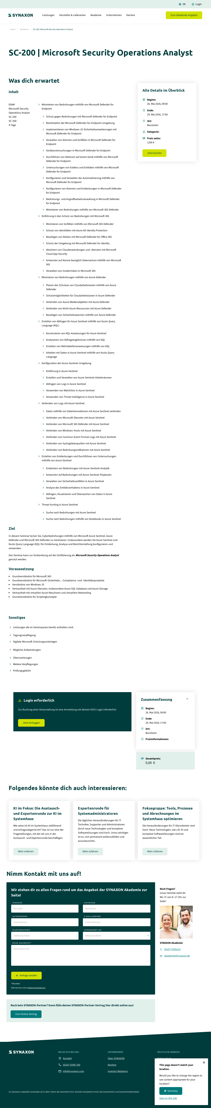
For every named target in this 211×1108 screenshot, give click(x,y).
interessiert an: (93, 930)
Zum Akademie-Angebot (184, 17)
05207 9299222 (172, 949)
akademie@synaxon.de (177, 956)
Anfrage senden (28, 975)
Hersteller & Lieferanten (72, 17)
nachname (89, 902)
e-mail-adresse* (92, 916)
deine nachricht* (21, 943)
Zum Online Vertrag (26, 1014)
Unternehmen (114, 17)
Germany (171, 1091)
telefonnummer (21, 930)
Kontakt (65, 1058)
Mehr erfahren (26, 851)
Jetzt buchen (154, 153)
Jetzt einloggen (31, 723)
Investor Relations (118, 1071)
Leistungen (48, 17)
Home (12, 29)
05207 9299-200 (69, 1065)
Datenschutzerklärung (36, 987)
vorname (17, 902)
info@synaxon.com (71, 1071)
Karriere (130, 17)
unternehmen (19, 916)
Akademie (95, 17)
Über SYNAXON (116, 1058)
